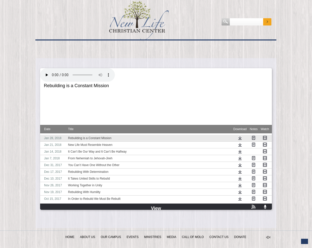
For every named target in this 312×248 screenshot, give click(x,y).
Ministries (152, 237)
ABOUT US (87, 237)
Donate (240, 237)
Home (69, 237)
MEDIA (171, 237)
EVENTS (133, 237)
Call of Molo (193, 237)
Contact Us (219, 237)
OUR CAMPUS (111, 237)
